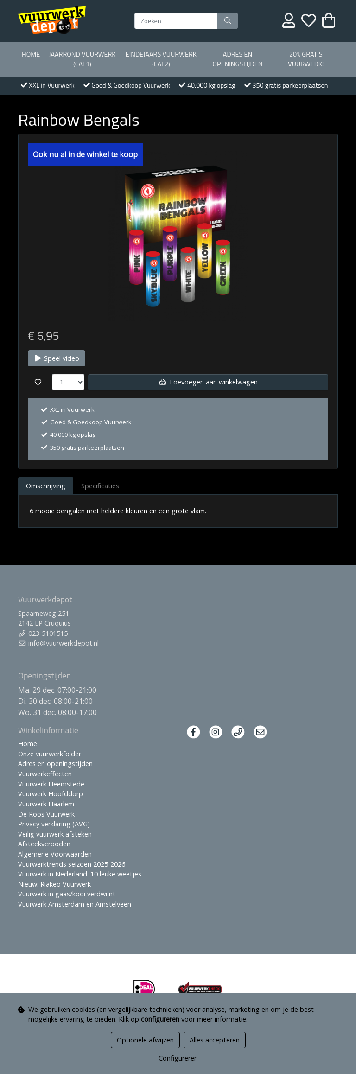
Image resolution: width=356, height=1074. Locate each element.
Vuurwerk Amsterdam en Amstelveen (74, 904)
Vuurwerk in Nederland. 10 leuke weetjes (79, 873)
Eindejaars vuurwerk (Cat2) (161, 59)
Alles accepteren (215, 1040)
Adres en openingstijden (238, 59)
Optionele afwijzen (145, 1040)
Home (31, 54)
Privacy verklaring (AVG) (54, 823)
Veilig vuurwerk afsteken (55, 834)
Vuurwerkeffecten (45, 773)
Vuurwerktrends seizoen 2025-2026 (71, 864)
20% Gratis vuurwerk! (306, 59)
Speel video (56, 358)
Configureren (178, 1058)
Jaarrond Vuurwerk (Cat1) (82, 59)
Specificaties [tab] (100, 485)
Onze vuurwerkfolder (49, 753)
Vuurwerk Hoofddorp (50, 793)
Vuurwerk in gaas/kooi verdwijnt (66, 893)
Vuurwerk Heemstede (51, 784)
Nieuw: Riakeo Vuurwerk (54, 884)
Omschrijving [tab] (45, 485)
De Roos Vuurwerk (46, 814)
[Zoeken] (176, 21)
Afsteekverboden (44, 843)
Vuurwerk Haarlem (46, 803)
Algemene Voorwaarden (55, 854)
